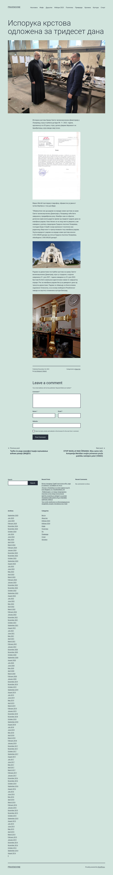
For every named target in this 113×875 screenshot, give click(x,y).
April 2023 (11, 574)
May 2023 (11, 572)
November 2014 (13, 845)
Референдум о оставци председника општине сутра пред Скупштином (54, 492)
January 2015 (12, 840)
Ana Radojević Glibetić (40, 371)
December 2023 (13, 553)
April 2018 (11, 735)
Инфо (42, 7)
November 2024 (13, 529)
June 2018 (11, 730)
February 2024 (12, 548)
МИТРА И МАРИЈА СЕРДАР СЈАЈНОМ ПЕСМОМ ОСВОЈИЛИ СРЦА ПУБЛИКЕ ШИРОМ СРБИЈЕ (54, 498)
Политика (69, 7)
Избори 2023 (59, 7)
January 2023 (12, 582)
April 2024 (11, 542)
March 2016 (11, 802)
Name (35, 411)
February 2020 (12, 676)
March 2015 (11, 834)
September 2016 (13, 786)
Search (10, 479)
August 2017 (12, 757)
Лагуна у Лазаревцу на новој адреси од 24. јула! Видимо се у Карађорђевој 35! (56, 488)
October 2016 (12, 783)
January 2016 (12, 808)
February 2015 (12, 837)
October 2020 (12, 655)
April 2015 (11, 832)
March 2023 (11, 577)
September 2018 (13, 722)
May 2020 (11, 668)
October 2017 (12, 751)
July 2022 (11, 598)
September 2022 (13, 593)
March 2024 (11, 545)
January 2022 (12, 614)
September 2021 (13, 625)
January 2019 (12, 711)
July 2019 (11, 695)
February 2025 (12, 523)
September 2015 (13, 818)
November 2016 (13, 781)
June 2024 (11, 537)
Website (35, 421)
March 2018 (11, 738)
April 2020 (11, 671)
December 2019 (13, 682)
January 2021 (12, 647)
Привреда (78, 7)
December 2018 (13, 714)
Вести (44, 515)
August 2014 (12, 853)
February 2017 (12, 773)
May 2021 (11, 636)
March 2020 (11, 674)
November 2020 (13, 652)
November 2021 (13, 620)
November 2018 (13, 716)
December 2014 (13, 842)
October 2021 (12, 623)
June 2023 (11, 569)
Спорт (103, 7)
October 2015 (12, 816)
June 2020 (11, 665)
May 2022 (11, 604)
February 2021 (12, 644)
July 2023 (11, 566)
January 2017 (12, 775)
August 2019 (12, 692)
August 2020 (12, 660)
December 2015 (13, 810)
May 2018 (11, 733)
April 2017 (11, 767)
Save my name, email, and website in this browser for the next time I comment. (57, 431)
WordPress (101, 867)
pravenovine (14, 7)
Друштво (49, 7)
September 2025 (13, 515)
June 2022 (11, 601)
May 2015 (11, 829)
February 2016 (12, 805)
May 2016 (11, 797)
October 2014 (12, 848)
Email (60, 411)
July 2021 (11, 631)
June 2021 (11, 633)
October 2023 (12, 558)
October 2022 (12, 590)
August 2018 (12, 724)
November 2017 (13, 749)
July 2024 (11, 534)
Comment (36, 392)
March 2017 (11, 770)
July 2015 (11, 824)
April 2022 (11, 606)
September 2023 (13, 561)
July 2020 (11, 663)
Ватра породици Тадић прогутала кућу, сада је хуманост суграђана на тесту (56, 484)
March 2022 (11, 609)
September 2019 (13, 690)
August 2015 (12, 821)
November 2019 (13, 684)
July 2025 (11, 518)
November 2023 (13, 556)
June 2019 (11, 698)
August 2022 (12, 596)
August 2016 (12, 789)
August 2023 (12, 564)
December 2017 (13, 746)
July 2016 (11, 791)
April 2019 (11, 703)
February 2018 (12, 741)
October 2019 (12, 687)
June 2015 (11, 826)
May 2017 (11, 765)
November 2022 (13, 588)
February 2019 (12, 708)
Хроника (88, 7)
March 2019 (11, 706)
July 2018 (11, 727)
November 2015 (13, 813)
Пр (42, 531)
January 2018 (12, 743)
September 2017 (13, 754)
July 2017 (11, 759)
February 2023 (12, 580)
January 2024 (12, 550)
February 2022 (12, 612)
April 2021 (11, 639)
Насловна (34, 7)
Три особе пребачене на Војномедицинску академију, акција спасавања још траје (56, 503)
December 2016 (13, 778)
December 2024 (13, 526)
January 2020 (12, 679)
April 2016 (11, 799)
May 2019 (11, 700)
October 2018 (12, 719)
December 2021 (13, 617)
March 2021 (11, 641)
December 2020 (13, 649)
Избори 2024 (46, 523)
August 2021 (12, 628)
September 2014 (13, 850)
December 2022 (13, 585)
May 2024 (11, 539)
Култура (96, 7)
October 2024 (12, 531)
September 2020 (13, 657)
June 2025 (11, 521)
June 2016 (11, 794)
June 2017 (11, 762)
